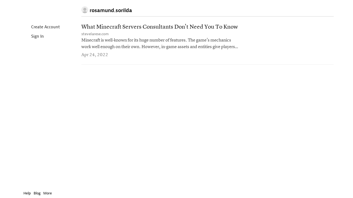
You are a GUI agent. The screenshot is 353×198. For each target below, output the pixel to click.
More (44, 193)
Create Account (37, 27)
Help (23, 193)
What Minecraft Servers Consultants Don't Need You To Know (159, 27)
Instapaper (35, 10)
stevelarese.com (95, 34)
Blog (33, 193)
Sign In (29, 37)
